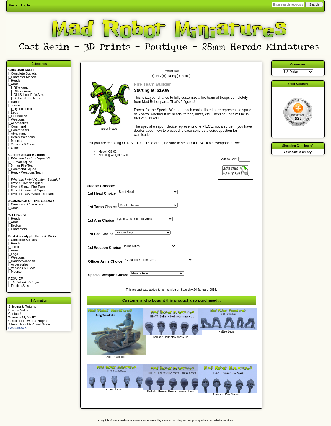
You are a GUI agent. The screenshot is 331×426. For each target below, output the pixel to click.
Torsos (15, 105)
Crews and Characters (27, 204)
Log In (25, 5)
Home (13, 5)
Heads (15, 80)
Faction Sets (20, 285)
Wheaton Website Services (217, 420)
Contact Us (16, 313)
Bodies (16, 225)
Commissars (20, 130)
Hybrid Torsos (23, 109)
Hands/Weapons (23, 261)
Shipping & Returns (22, 306)
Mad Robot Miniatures (133, 420)
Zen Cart (167, 420)
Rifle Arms (21, 87)
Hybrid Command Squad (28, 190)
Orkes (15, 147)
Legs (14, 112)
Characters (19, 229)
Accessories (19, 123)
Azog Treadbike (115, 356)
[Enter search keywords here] (288, 4)
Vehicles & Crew (23, 144)
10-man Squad (21, 162)
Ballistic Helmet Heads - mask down (170, 391)
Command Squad (23, 169)
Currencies (298, 64)
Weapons (18, 119)
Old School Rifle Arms (29, 94)
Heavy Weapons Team (27, 172)
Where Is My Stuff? (22, 317)
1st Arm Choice (101, 221)
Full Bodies (19, 116)
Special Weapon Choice (108, 275)
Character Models (24, 77)
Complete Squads (24, 73)
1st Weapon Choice (104, 248)
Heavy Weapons (23, 137)
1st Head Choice (102, 193)
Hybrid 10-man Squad (27, 183)
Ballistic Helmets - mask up (170, 337)
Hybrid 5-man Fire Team (28, 186)
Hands (15, 101)
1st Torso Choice (102, 207)
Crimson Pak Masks (226, 394)
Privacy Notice (18, 310)
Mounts (16, 140)
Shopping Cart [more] (298, 145)
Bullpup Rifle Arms (27, 98)
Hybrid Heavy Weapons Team (32, 193)
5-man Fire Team (23, 165)
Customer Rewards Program (28, 321)
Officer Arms (22, 91)
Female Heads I (115, 389)
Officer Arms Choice (105, 261)
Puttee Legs (226, 331)
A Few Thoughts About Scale (29, 324)
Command (18, 126)
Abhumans (19, 133)
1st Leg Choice (100, 234)
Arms (15, 208)
